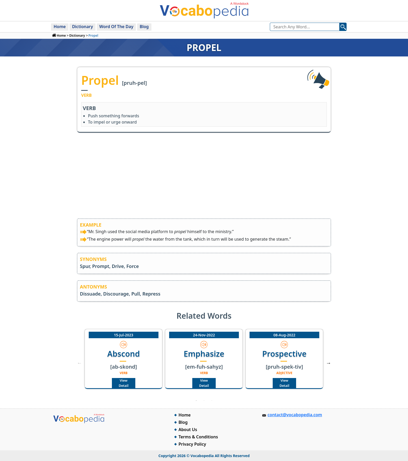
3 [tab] (211, 400)
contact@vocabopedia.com (294, 415)
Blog (144, 26)
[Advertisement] (204, 179)
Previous (79, 363)
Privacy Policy (192, 444)
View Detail (123, 383)
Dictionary (82, 26)
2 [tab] (204, 400)
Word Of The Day (116, 26)
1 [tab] (196, 400)
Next (328, 363)
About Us (187, 429)
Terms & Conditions (198, 437)
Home (60, 26)
